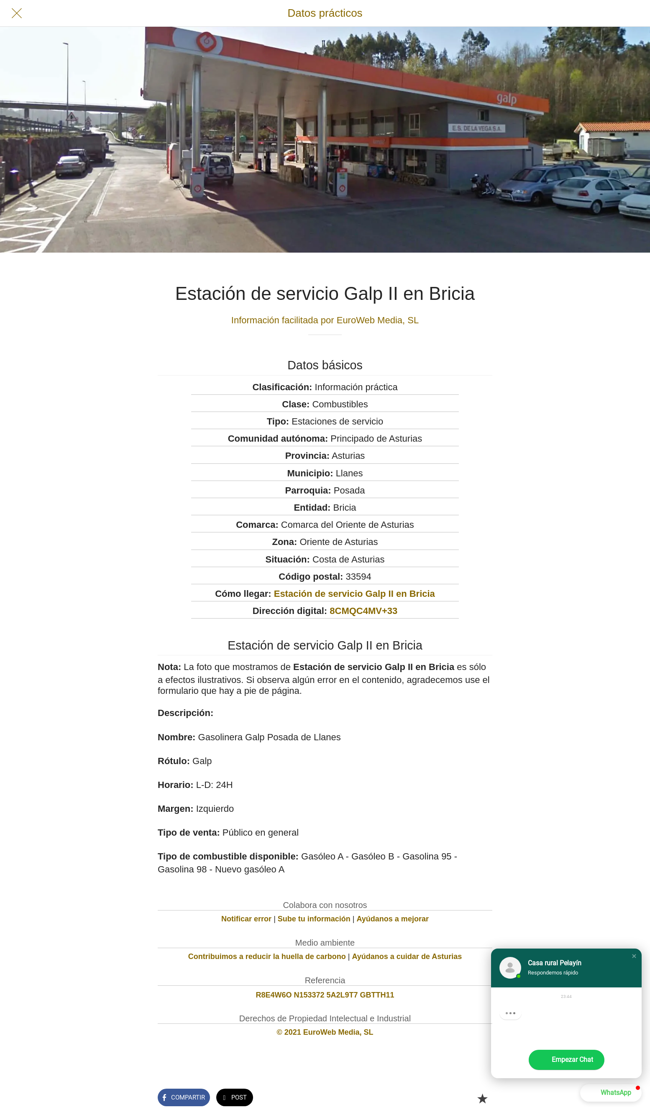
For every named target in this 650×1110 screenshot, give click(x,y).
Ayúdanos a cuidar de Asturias (407, 956)
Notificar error (246, 919)
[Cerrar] (17, 13)
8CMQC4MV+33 (363, 611)
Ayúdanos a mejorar (393, 919)
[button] (634, 956)
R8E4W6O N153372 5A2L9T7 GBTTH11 (325, 995)
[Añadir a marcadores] (482, 1098)
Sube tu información (314, 919)
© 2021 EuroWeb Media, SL (325, 1032)
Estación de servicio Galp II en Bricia (354, 593)
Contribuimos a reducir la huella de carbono (267, 956)
